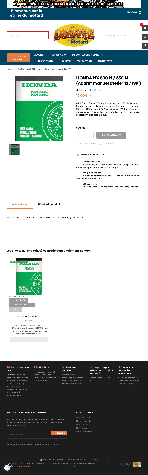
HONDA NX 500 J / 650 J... (29, 316)
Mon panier (81, 428)
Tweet (95, 90)
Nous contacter (83, 417)
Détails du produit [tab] (49, 204)
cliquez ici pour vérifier (98, 459)
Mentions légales (61, 463)
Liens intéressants (85, 431)
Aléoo (30, 466)
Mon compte (82, 424)
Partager (90, 90)
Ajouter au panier (111, 135)
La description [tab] (19, 204)
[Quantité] (85, 135)
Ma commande (83, 421)
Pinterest (100, 90)
